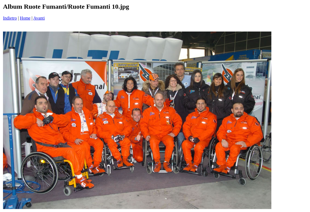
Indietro (10, 18)
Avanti (39, 18)
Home (25, 18)
